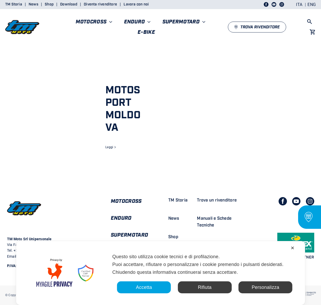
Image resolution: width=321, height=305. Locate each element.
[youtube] (296, 201)
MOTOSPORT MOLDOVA (122, 108)
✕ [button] (292, 248)
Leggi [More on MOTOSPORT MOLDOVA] (109, 147)
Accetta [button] (144, 287)
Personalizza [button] (265, 287)
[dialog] (160, 273)
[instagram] (310, 201)
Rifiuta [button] (205, 287)
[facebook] (283, 201)
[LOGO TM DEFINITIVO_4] (22, 17)
